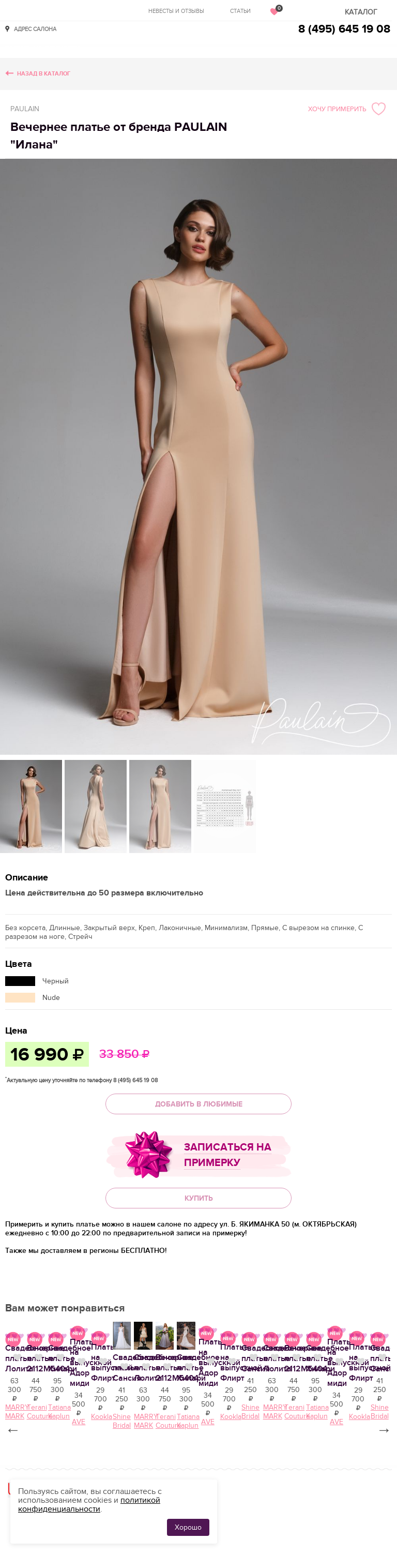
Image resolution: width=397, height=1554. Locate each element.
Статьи (240, 11)
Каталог (361, 12)
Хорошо (188, 1527)
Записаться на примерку (227, 1155)
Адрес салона (35, 29)
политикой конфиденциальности (89, 1504)
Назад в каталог (43, 73)
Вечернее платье (296, 1523)
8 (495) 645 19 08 (344, 29)
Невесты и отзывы (176, 11)
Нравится (253, 1522)
